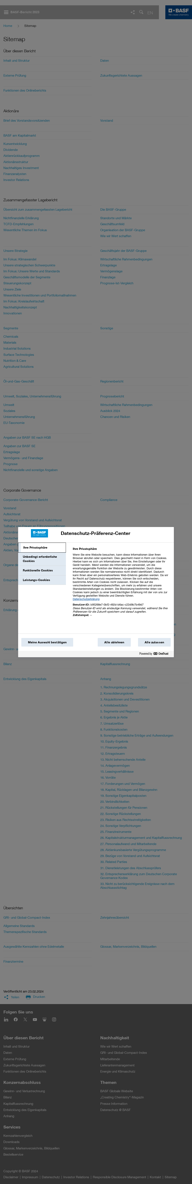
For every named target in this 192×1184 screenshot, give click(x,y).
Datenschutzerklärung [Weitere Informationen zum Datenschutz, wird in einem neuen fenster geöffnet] (86, 599)
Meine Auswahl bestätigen (47, 642)
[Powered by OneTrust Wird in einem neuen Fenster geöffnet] (155, 654)
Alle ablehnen (114, 642)
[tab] (42, 547)
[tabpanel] (121, 584)
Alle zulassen (154, 642)
